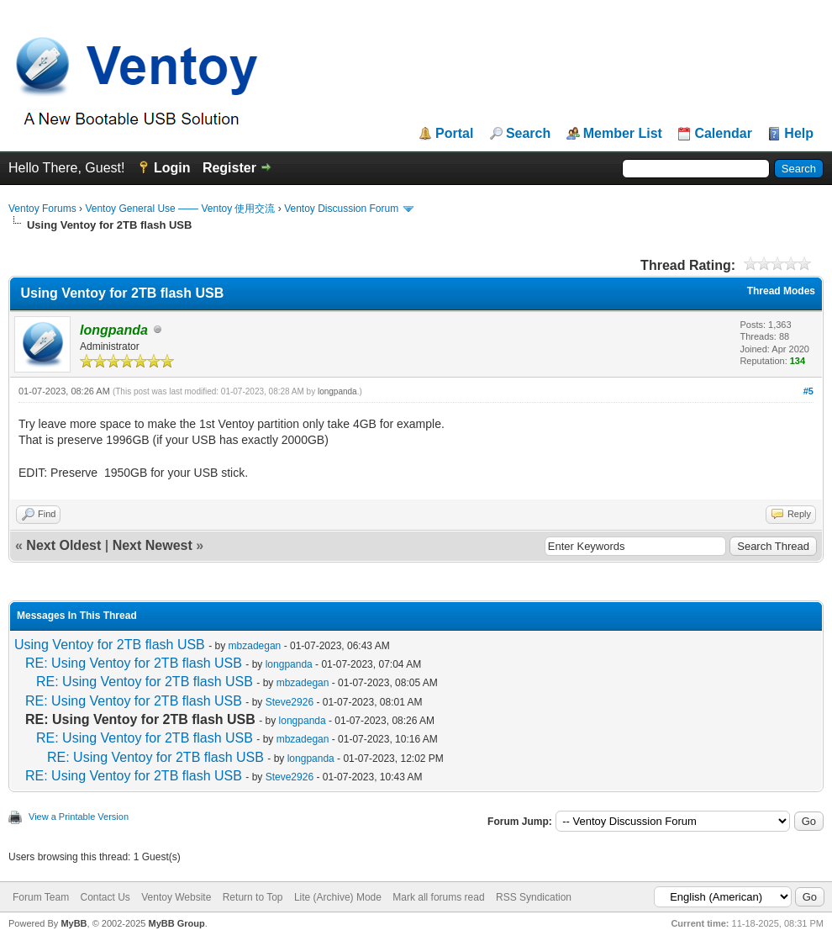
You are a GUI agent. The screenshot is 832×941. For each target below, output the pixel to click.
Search (528, 133)
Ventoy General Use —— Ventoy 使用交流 (180, 208)
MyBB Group (176, 923)
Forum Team (41, 897)
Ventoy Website (176, 897)
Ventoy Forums (42, 208)
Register (229, 168)
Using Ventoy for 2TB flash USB (109, 644)
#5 (808, 391)
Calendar (722, 133)
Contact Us (104, 897)
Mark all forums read (438, 897)
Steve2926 (289, 702)
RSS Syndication (533, 897)
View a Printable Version (79, 816)
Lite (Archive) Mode (338, 897)
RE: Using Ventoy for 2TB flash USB (133, 663)
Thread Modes (781, 291)
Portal (454, 133)
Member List (622, 133)
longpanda (337, 391)
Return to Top (253, 897)
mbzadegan (255, 646)
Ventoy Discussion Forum (341, 208)
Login (172, 168)
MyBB (74, 923)
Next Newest (152, 545)
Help (799, 133)
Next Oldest (63, 545)
